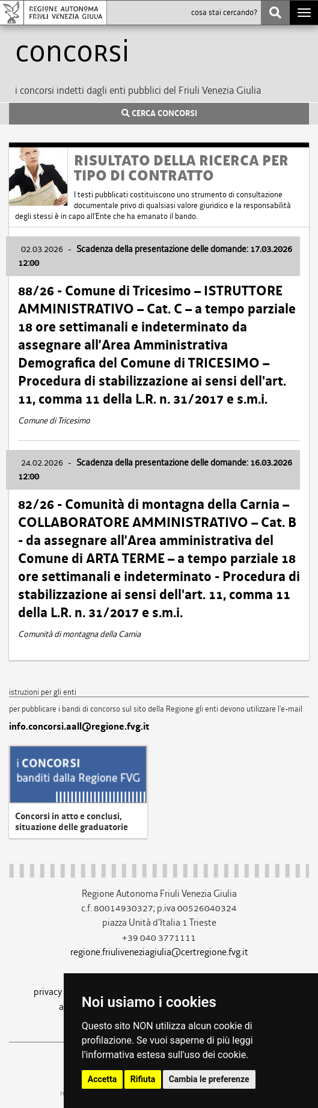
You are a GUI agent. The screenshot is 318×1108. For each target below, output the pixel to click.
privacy (48, 991)
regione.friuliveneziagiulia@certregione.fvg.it (159, 952)
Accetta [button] (102, 1079)
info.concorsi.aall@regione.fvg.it (79, 726)
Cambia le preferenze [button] (209, 1079)
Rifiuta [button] (142, 1079)
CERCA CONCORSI (159, 113)
